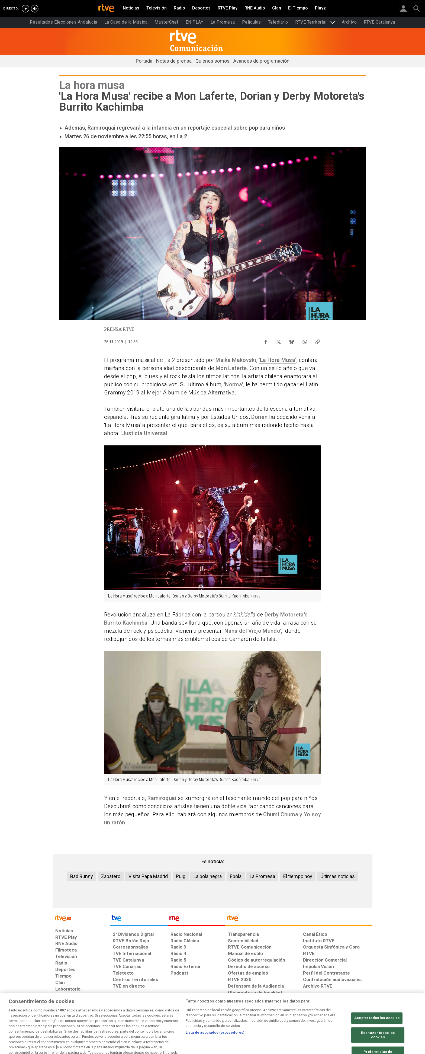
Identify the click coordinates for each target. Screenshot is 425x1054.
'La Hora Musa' (278, 360)
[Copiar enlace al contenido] (317, 340)
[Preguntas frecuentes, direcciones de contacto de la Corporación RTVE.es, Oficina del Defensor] (306, 1012)
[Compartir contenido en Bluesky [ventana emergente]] (291, 340)
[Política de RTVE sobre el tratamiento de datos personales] (105, 1012)
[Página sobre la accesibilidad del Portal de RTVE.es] (244, 1012)
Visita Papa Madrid (148, 876)
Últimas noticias (337, 876)
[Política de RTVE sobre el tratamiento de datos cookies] (153, 1012)
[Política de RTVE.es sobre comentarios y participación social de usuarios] (348, 1012)
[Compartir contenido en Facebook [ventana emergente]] (265, 340)
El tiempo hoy (297, 876)
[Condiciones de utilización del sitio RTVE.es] (64, 1012)
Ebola (236, 876)
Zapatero (110, 876)
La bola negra (208, 876)
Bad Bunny (81, 876)
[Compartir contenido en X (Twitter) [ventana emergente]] (278, 340)
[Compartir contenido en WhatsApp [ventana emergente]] (304, 340)
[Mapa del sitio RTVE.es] (277, 1012)
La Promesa (262, 876)
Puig (180, 876)
